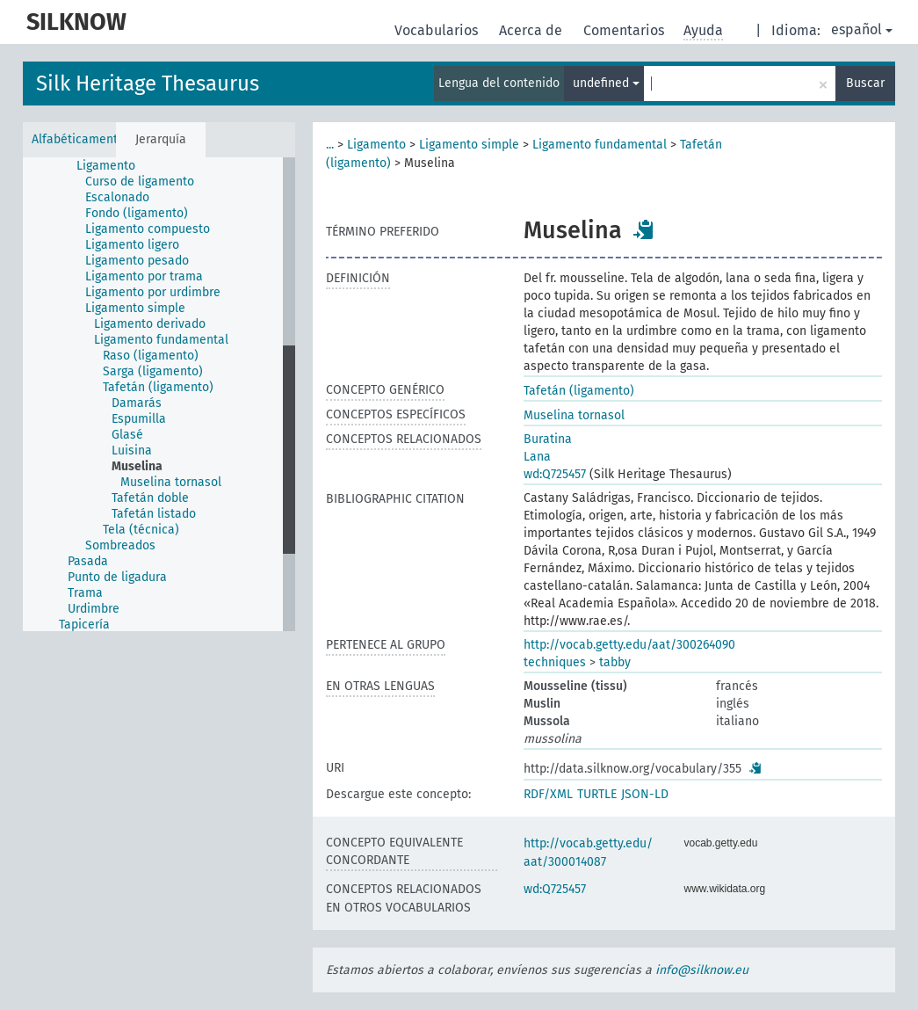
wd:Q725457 (555, 474)
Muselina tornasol (574, 415)
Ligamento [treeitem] (105, 165)
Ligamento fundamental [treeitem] (161, 339)
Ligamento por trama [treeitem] (144, 276)
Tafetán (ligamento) (579, 390)
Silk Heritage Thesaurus (147, 83)
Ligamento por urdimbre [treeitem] (152, 292)
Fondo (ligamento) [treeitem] (136, 213)
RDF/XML (548, 794)
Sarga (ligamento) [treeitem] (153, 371)
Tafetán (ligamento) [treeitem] (158, 387)
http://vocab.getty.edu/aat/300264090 (629, 644)
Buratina (548, 439)
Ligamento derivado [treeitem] (150, 323)
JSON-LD (645, 794)
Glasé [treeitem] (127, 434)
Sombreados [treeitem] (120, 545)
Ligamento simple (469, 144)
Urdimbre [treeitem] (93, 608)
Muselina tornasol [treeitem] (170, 482)
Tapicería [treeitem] (84, 624)
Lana (537, 456)
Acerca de (532, 30)
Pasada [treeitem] (88, 561)
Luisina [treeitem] (132, 450)
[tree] (159, 394)
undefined (606, 83)
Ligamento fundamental (599, 144)
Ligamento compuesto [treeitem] (147, 229)
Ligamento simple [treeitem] (135, 308)
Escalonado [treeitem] (117, 197)
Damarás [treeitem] (137, 403)
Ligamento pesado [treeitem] (137, 260)
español (862, 29)
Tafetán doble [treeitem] (150, 497)
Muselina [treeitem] (137, 466)
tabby (615, 662)
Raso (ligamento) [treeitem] (151, 355)
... (330, 144)
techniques (555, 662)
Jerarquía (160, 139)
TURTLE (597, 794)
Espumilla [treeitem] (139, 418)
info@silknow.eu (701, 970)
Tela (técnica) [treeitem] (141, 529)
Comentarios (625, 30)
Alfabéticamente (73, 139)
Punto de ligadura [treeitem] (117, 577)
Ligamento (376, 144)
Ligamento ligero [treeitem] (132, 244)
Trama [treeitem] (85, 592)
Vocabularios (437, 30)
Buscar (865, 83)
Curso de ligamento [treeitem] (139, 181)
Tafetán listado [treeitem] (154, 513)
